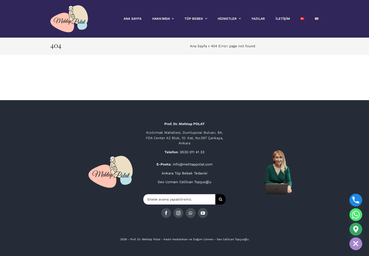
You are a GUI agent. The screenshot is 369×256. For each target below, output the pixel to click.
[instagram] (178, 213)
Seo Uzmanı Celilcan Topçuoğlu (184, 182)
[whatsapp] (191, 213)
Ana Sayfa (198, 46)
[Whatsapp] (355, 214)
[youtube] (203, 213)
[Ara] (220, 199)
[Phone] (355, 200)
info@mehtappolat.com (193, 164)
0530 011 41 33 (192, 152)
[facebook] (166, 213)
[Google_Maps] (355, 229)
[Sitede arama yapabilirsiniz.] (179, 199)
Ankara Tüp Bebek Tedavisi (184, 173)
